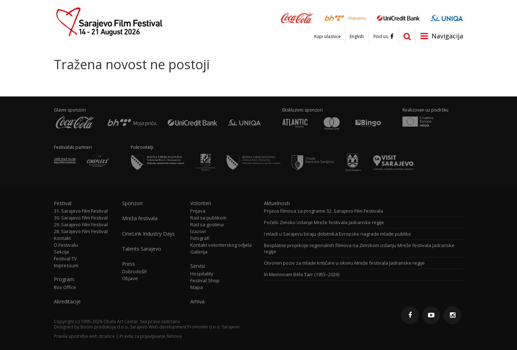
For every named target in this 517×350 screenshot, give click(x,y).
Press (128, 264)
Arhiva (197, 301)
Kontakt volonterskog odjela (221, 245)
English (357, 36)
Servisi (197, 266)
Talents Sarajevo (141, 249)
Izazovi (198, 231)
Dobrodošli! (134, 272)
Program (64, 279)
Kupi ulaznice (327, 36)
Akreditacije (67, 301)
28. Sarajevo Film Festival (81, 231)
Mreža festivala (140, 218)
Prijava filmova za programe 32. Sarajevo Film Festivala (323, 211)
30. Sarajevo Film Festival (81, 218)
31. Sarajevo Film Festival (81, 211)
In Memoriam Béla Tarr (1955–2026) (301, 274)
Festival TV (65, 259)
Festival (62, 203)
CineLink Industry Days (148, 234)
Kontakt (62, 238)
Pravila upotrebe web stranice (84, 336)
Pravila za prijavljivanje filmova (151, 336)
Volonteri (200, 203)
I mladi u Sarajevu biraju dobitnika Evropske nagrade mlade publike (337, 234)
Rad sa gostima (207, 225)
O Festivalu (66, 245)
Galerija (199, 252)
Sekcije (61, 252)
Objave (130, 278)
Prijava (197, 211)
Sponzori (132, 203)
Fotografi (200, 238)
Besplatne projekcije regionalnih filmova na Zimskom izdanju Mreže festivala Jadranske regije (359, 248)
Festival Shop (204, 281)
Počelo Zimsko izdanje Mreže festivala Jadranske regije (324, 222)
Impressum (66, 265)
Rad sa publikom (208, 218)
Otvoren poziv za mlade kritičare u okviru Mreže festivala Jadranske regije (344, 263)
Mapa (196, 287)
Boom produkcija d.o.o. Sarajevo (114, 327)
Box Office (65, 287)
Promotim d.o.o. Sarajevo (213, 327)
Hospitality (201, 274)
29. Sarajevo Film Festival (81, 225)
